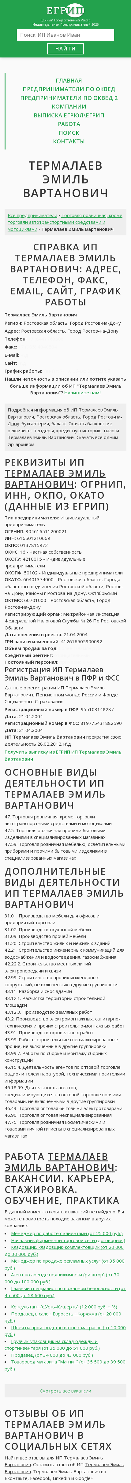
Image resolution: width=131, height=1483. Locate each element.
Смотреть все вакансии (65, 1391)
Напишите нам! (82, 392)
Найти (65, 48)
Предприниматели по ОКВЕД (69, 89)
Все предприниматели (32, 215)
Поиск (69, 132)
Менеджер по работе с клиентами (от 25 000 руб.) (67, 1233)
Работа (69, 123)
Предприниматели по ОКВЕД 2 (69, 97)
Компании (69, 106)
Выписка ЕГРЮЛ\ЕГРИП (69, 115)
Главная (69, 80)
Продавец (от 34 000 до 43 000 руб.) (52, 1355)
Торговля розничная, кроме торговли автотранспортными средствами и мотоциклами (65, 222)
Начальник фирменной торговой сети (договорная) (68, 1240)
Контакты (69, 141)
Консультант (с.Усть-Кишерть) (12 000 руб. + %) (64, 1307)
